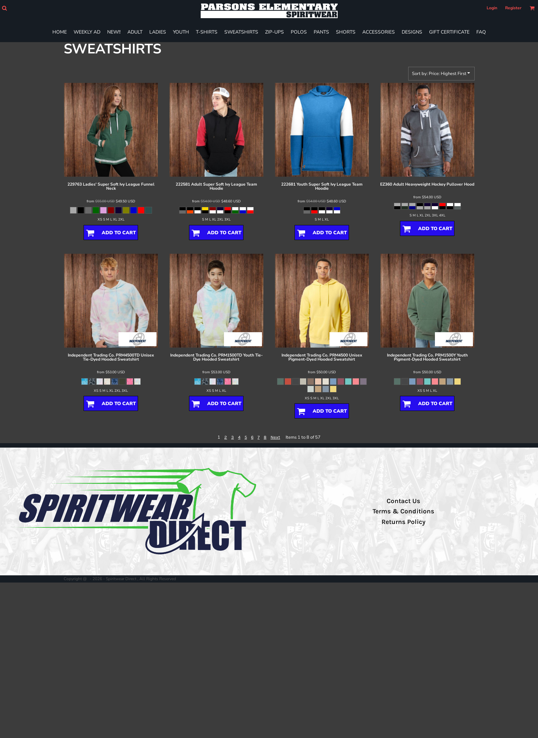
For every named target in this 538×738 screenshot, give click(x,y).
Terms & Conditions (403, 511)
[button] (4, 8)
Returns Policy (403, 522)
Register (513, 8)
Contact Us (403, 501)
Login (492, 8)
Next (275, 437)
